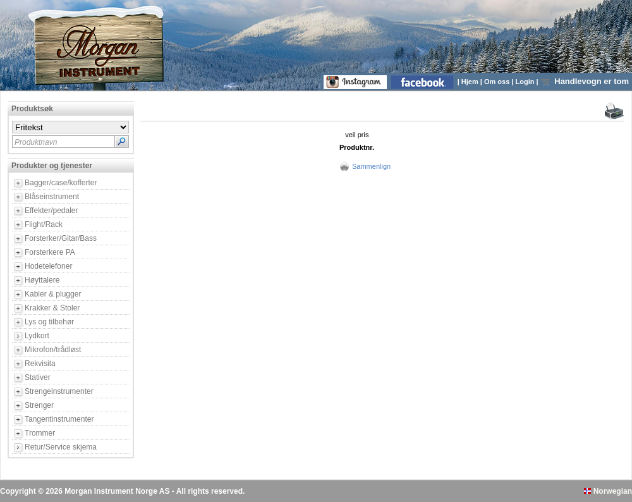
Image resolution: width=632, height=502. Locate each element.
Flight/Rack (44, 224)
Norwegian (608, 491)
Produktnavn (36, 142)
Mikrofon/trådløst (53, 349)
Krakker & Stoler (52, 307)
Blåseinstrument (52, 196)
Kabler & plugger (53, 294)
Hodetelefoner (48, 266)
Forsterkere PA (50, 252)
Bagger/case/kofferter (61, 182)
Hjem (470, 81)
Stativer (38, 377)
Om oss (497, 81)
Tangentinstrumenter (59, 419)
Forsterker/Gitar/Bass (61, 238)
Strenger (39, 405)
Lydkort (37, 335)
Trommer (40, 433)
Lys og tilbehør (49, 321)
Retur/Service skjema (61, 447)
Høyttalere (42, 280)
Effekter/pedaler (51, 210)
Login (526, 81)
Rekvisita (40, 363)
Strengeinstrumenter (59, 391)
